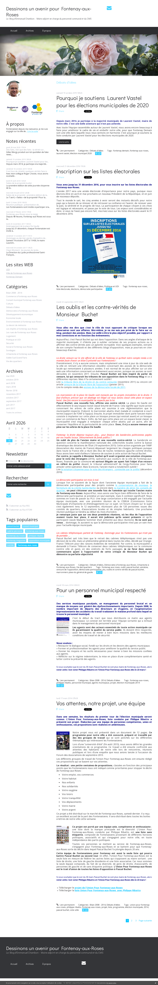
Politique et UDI (13, 340)
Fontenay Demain (14, 276)
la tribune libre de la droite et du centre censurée (89, 381)
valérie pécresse (14, 531)
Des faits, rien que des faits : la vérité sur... (25, 149)
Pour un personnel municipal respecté (101, 590)
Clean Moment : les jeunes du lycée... (22, 250)
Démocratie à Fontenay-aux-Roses (22, 311)
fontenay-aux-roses (27, 545)
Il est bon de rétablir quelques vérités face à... (27, 171)
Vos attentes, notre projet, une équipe (100, 703)
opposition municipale (39, 540)
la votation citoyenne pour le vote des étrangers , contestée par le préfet (100, 469)
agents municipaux (100, 682)
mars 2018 (11, 387)
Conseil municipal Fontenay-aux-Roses (24, 300)
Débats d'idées (13, 307)
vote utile (74, 910)
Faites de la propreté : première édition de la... (27, 195)
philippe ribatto (36, 535)
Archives (30, 30)
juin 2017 (10, 405)
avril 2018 (10, 383)
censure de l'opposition (67, 569)
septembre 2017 (13, 401)
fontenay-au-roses (16, 535)
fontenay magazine (16, 540)
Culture (9, 304)
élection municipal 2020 (81, 153)
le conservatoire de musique (131, 485)
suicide (10, 545)
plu (103, 569)
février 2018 (11, 390)
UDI (8, 269)
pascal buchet (13, 526)
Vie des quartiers (14, 361)
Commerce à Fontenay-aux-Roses (21, 296)
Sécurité (10, 343)
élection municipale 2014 (128, 682)
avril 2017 (10, 408)
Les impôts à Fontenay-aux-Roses (21, 329)
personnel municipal (81, 682)
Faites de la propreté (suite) (19, 183)
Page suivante (145, 920)
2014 (146, 907)
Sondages (10, 350)
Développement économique (19, 314)
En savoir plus (111, 983)
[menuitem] (13, 31)
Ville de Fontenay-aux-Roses (19, 273)
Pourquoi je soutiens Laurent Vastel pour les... (27, 161)
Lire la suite (32, 131)
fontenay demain (121, 150)
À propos (46, 30)
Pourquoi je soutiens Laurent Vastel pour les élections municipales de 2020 (102, 101)
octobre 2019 (12, 380)
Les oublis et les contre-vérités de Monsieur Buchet (96, 310)
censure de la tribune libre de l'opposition (86, 384)
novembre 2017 (13, 394)
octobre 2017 (12, 398)
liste (110, 907)
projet (113, 682)
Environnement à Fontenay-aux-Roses (24, 322)
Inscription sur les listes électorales (98, 171)
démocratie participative (91, 289)
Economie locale (13, 318)
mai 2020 (10, 376)
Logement (11, 336)
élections (75, 289)
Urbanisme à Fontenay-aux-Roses (22, 354)
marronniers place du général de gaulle (74, 572)
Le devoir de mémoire (16, 325)
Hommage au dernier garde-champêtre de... (26, 238)
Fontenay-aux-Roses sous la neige (22, 214)
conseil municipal (30, 526)
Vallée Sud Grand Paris (16, 358)
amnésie (144, 567)
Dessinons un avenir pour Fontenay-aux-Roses (48, 11)
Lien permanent (65, 150)
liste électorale (63, 289)
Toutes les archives (14, 413)
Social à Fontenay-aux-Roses (19, 347)
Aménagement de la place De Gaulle (22, 226)
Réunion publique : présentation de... (23, 204)
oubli (123, 567)
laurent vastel (62, 153)
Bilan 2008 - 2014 (14, 293)
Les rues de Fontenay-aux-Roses (21, 332)
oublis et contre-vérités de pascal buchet (125, 569)
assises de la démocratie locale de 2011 (104, 387)
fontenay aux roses (35, 531)
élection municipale (134, 907)
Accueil (13, 30)
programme (118, 907)
